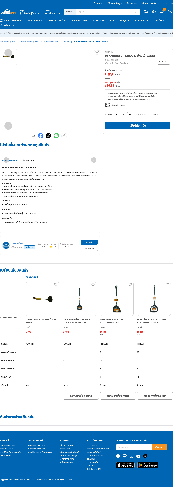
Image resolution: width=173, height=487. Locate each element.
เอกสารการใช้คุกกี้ (67, 459)
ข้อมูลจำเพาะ (28, 160)
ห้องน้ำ (105, 33)
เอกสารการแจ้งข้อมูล (68, 455)
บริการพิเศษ (5, 25)
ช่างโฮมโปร (140, 20)
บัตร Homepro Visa (36, 448)
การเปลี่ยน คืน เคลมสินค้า (10, 452)
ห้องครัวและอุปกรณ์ (117, 33)
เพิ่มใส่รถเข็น (138, 125)
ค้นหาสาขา (132, 3)
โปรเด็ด (158, 20)
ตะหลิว (66, 41)
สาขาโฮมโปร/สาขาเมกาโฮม (98, 448)
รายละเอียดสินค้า (10, 160)
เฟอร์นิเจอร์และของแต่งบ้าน (77, 33)
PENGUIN (109, 52)
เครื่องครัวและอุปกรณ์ (30, 41)
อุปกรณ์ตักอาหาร (51, 41)
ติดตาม (159, 447)
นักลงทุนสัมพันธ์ (94, 452)
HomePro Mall (79, 20)
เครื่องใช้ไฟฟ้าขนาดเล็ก (21, 33)
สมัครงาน (91, 459)
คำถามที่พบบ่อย (6, 448)
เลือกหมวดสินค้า (11, 20)
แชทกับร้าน (89, 248)
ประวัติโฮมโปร (92, 445)
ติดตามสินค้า (5, 455)
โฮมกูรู (123, 20)
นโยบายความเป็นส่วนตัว (70, 452)
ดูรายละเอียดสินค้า (81, 396)
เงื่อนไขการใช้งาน (67, 445)
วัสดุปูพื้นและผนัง (132, 33)
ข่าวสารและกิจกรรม (95, 455)
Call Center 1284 (94, 469)
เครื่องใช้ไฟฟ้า (5, 33)
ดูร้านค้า (89, 242)
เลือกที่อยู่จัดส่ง (30, 13)
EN (172, 3)
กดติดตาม (30, 247)
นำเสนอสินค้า (92, 462)
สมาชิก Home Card (36, 445)
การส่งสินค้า (65, 448)
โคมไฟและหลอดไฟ (148, 33)
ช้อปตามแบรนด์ (56, 20)
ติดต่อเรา (91, 465)
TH (165, 3)
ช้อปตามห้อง (34, 20)
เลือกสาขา (53, 13)
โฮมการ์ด (99, 3)
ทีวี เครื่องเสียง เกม (39, 33)
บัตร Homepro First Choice (40, 452)
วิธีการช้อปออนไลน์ (7, 445)
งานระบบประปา (95, 33)
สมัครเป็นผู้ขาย (115, 3)
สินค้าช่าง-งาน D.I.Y (102, 20)
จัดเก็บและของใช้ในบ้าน (57, 33)
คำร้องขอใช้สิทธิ (66, 462)
